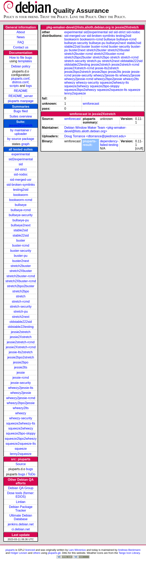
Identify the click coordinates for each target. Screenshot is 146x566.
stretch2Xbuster (20, 271)
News (21, 37)
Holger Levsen (19, 552)
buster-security (20, 250)
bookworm (20, 195)
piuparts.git (54, 552)
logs (29, 85)
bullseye (21, 205)
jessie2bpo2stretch (20, 357)
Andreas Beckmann (129, 549)
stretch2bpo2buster (20, 286)
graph (25, 144)
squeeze (21, 448)
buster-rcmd (20, 245)
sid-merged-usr (21, 179)
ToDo (31, 474)
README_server (21, 96)
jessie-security (21, 382)
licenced (30, 549)
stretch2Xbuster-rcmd (20, 281)
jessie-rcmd (21, 377)
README (20, 90)
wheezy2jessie (20, 392)
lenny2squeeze (21, 454)
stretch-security (20, 306)
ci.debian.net (21, 529)
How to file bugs (20, 57)
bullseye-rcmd (21, 210)
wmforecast (91, 103)
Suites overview (20, 116)
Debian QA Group (20, 488)
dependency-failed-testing (109, 143)
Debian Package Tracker (20, 508)
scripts (14, 85)
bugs (29, 469)
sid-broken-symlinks (21, 184)
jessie (21, 372)
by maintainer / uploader (20, 131)
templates (25, 61)
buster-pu (21, 255)
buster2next (20, 261)
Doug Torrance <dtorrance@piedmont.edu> (95, 136)
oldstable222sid (21, 321)
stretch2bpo (20, 291)
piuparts (10, 549)
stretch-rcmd (21, 301)
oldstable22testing (21, 326)
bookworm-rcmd (20, 200)
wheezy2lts (21, 408)
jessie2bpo (20, 362)
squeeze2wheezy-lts (20, 423)
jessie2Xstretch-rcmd (21, 347)
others (36, 552)
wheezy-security (20, 418)
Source (21, 464)
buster (20, 240)
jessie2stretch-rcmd (21, 342)
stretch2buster (21, 266)
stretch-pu (21, 311)
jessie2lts (20, 367)
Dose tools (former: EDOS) (20, 494)
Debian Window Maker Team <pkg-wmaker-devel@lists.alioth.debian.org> (95, 129)
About (21, 32)
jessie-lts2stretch (21, 352)
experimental (21, 154)
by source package (20, 138)
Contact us (20, 47)
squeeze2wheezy (20, 428)
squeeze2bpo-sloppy (21, 433)
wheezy (20, 413)
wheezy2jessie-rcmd (20, 398)
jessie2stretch (21, 332)
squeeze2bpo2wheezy (21, 438)
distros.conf (20, 82)
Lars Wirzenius (77, 549)
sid (21, 164)
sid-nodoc (21, 174)
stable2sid (20, 230)
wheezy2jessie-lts (20, 387)
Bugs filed (21, 111)
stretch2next (20, 316)
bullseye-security (21, 215)
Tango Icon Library (129, 552)
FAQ (20, 42)
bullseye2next (20, 225)
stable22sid (21, 235)
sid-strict (21, 169)
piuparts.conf (20, 78)
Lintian (20, 502)
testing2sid (20, 189)
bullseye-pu (21, 220)
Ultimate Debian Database (20, 517)
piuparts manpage (20, 101)
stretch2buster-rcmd (20, 276)
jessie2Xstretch (20, 125)
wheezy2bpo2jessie (21, 403)
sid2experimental (21, 159)
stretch (20, 296)
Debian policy (20, 66)
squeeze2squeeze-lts (21, 443)
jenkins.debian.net (21, 524)
